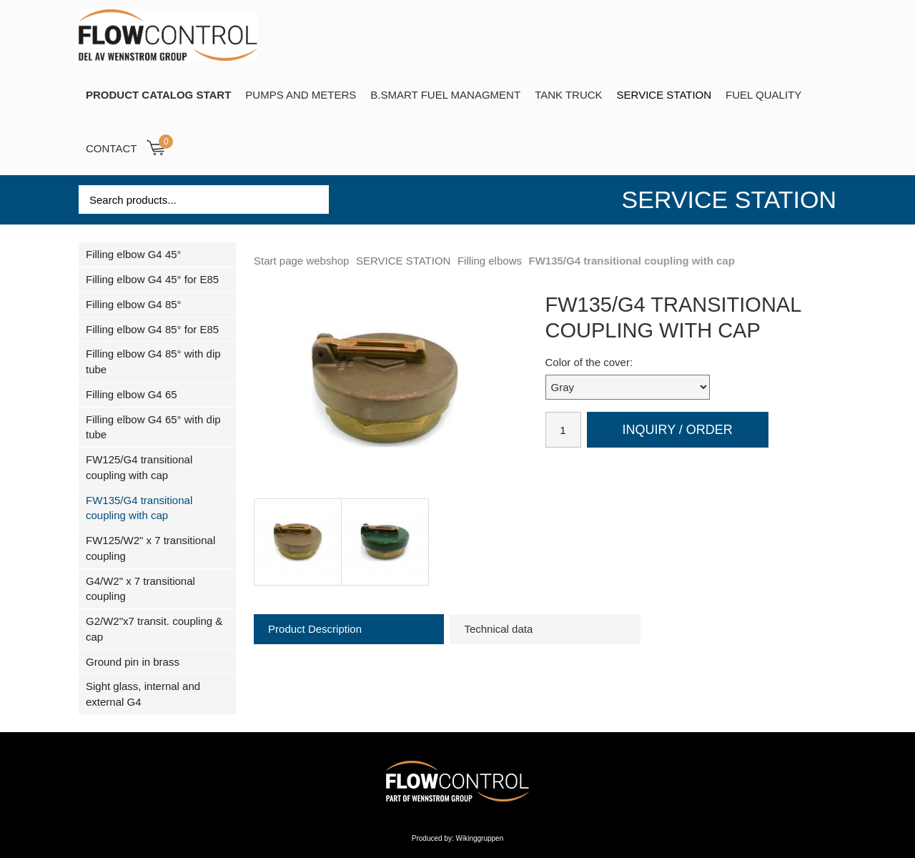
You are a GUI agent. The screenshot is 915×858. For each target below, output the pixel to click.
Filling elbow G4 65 (131, 394)
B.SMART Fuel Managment (445, 95)
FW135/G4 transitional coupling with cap (139, 508)
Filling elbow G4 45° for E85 (152, 279)
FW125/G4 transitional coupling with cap (139, 467)
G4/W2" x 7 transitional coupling (140, 589)
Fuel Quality (763, 95)
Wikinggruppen (480, 838)
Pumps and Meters (300, 95)
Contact (111, 148)
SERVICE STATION (664, 95)
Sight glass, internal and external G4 (143, 694)
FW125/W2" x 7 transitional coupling (150, 548)
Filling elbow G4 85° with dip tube (153, 361)
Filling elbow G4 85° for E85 (152, 329)
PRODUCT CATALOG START (158, 95)
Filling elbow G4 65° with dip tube (153, 427)
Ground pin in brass (132, 662)
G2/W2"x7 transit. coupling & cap (154, 629)
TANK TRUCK (568, 95)
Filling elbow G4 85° (134, 304)
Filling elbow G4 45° (134, 254)
